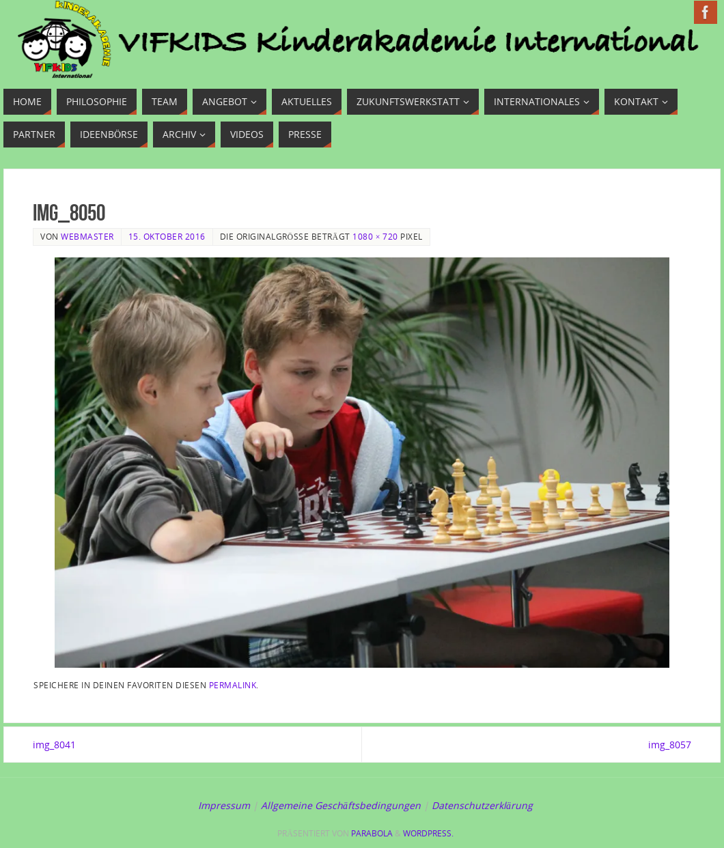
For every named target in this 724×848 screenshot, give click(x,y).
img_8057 (669, 744)
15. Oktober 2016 (167, 236)
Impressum (224, 805)
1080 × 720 (375, 236)
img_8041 (54, 744)
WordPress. (428, 833)
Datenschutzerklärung (482, 805)
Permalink (233, 684)
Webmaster (87, 236)
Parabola (372, 833)
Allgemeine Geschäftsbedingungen (341, 805)
